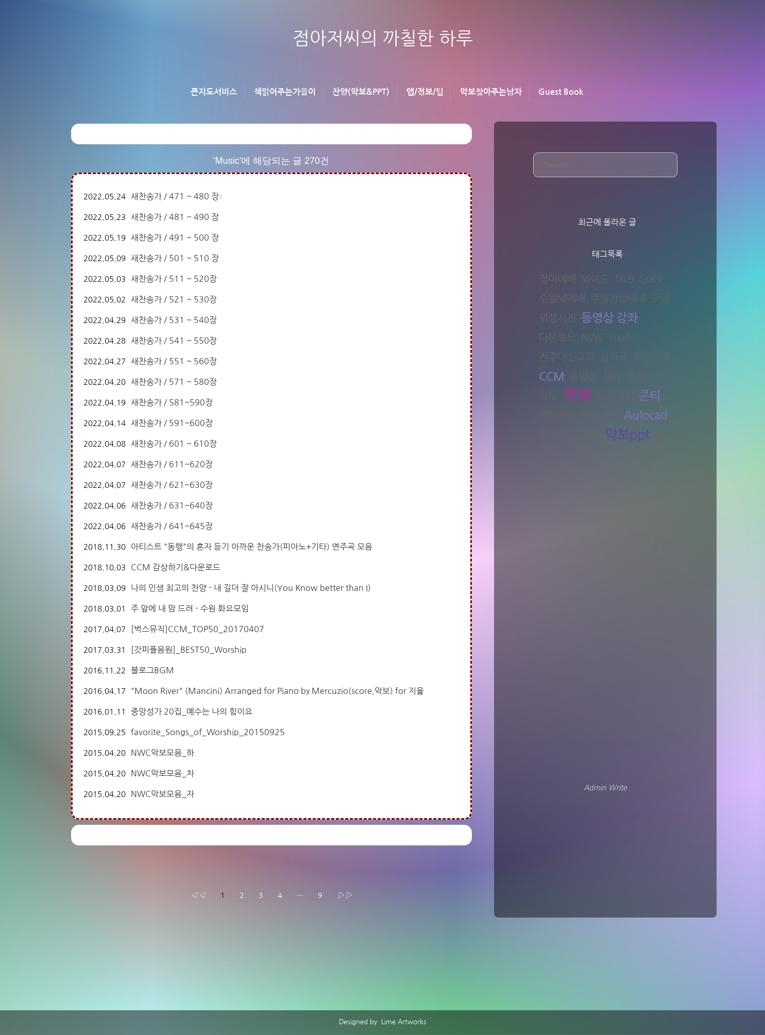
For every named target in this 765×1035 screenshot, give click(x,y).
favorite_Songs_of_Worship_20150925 (208, 732)
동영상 (583, 376)
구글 (660, 298)
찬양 (590, 435)
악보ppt (627, 435)
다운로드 (557, 337)
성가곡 (613, 357)
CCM (551, 376)
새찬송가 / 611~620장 (172, 464)
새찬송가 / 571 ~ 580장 (174, 382)
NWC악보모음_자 (162, 794)
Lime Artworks (403, 1022)
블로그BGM (152, 670)
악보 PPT (600, 415)
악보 (577, 396)
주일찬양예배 (618, 298)
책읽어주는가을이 (285, 92)
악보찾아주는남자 (491, 92)
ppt (662, 435)
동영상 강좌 (609, 318)
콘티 (649, 395)
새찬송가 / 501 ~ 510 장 (175, 258)
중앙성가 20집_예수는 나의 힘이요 (191, 711)
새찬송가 (557, 435)
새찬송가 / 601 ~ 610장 (174, 443)
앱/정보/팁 (425, 92)
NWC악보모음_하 (162, 753)
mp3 (620, 337)
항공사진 (644, 376)
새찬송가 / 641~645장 (172, 526)
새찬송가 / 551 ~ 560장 (174, 361)
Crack (650, 279)
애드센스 (557, 415)
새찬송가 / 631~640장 (172, 505)
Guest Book (560, 92)
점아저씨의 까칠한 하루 (383, 38)
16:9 (624, 279)
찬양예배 (651, 357)
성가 (611, 376)
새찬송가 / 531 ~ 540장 (174, 320)
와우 (548, 396)
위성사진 (557, 318)
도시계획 (615, 396)
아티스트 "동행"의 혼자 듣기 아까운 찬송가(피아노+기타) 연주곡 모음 (251, 546)
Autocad (645, 415)
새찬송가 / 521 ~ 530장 (174, 299)
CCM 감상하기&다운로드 (175, 567)
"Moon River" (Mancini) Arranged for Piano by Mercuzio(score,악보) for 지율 (277, 691)
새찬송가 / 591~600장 (172, 423)
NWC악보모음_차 (162, 773)
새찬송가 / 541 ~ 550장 (174, 340)
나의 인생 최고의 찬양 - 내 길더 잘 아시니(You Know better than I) (251, 588)
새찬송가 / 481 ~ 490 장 (175, 217)
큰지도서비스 (214, 92)
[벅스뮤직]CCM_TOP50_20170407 (197, 629)
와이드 (595, 279)
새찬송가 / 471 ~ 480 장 (175, 196)
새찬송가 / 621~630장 (172, 485)
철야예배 (557, 279)
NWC (593, 337)
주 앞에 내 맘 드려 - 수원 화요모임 (190, 608)
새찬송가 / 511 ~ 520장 (174, 279)
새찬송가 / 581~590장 (172, 402)
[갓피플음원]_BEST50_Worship (189, 650)
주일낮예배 (562, 298)
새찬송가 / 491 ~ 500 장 (175, 237)
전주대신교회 (566, 357)
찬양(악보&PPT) (360, 92)
